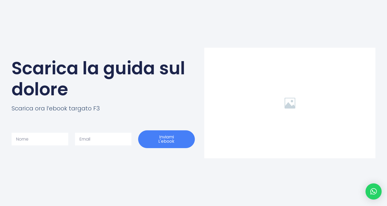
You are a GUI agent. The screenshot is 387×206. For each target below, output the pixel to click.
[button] (374, 191)
